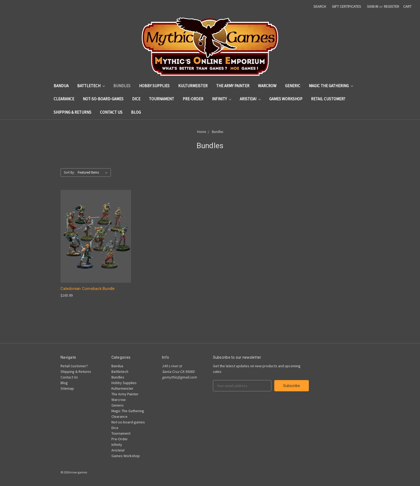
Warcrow (267, 85)
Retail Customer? (328, 98)
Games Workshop (285, 98)
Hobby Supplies (154, 85)
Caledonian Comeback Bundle (88, 288)
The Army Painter (232, 85)
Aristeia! (250, 98)
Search (319, 6)
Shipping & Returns (72, 112)
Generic (292, 85)
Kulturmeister (193, 85)
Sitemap (67, 388)
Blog (136, 112)
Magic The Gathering (331, 85)
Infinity (221, 98)
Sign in (372, 6)
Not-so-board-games (103, 98)
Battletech (91, 85)
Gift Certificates (346, 6)
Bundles (121, 85)
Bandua (61, 85)
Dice (136, 98)
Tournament (161, 98)
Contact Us (111, 112)
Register (391, 6)
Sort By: (69, 172)
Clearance (64, 98)
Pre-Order (193, 98)
